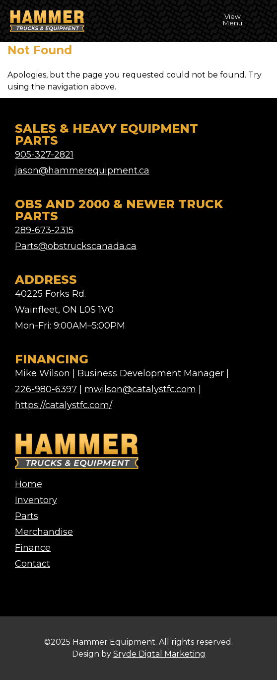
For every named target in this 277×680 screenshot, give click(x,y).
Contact (32, 563)
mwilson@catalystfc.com (140, 389)
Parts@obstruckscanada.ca (76, 246)
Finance (33, 547)
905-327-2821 (44, 154)
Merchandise (44, 531)
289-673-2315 (44, 230)
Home (28, 484)
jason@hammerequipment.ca (82, 170)
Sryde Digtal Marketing (159, 654)
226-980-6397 (46, 389)
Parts (26, 515)
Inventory (36, 500)
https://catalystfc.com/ (63, 405)
